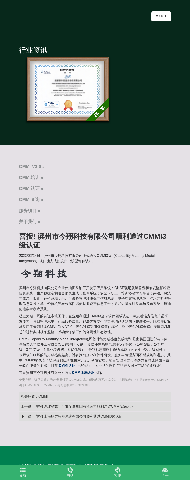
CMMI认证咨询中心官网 (40, 16)
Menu (161, 16)
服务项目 (28, 210)
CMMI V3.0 (30, 166)
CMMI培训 (29, 177)
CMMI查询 (29, 199)
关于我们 (28, 221)
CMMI (43, 396)
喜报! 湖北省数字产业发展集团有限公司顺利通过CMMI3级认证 (84, 406)
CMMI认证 (29, 188)
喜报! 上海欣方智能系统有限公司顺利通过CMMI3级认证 (78, 416)
